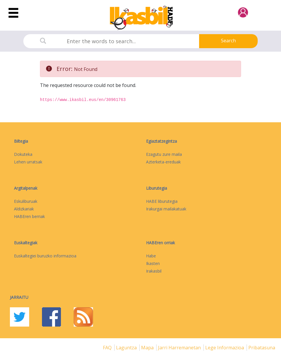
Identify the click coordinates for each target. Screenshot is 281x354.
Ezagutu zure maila (164, 154)
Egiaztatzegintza (161, 141)
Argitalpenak (25, 188)
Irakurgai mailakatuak (166, 209)
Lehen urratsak (28, 162)
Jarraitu (19, 297)
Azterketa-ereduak (163, 162)
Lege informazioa (225, 347)
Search (228, 40)
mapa (148, 347)
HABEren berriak (29, 216)
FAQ (108, 347)
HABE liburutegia (162, 201)
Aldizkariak (24, 209)
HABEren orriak (160, 242)
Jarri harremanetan (180, 347)
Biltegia (21, 141)
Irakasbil (153, 271)
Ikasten (153, 263)
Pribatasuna (261, 347)
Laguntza (127, 347)
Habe (151, 256)
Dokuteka (23, 154)
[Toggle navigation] (13, 13)
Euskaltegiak (25, 242)
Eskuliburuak (25, 201)
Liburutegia (156, 188)
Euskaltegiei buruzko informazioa (45, 256)
